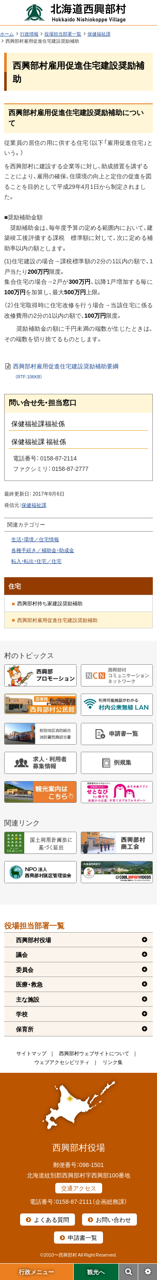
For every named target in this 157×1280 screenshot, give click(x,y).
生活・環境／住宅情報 (35, 539)
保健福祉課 (99, 34)
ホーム (7, 34)
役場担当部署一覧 (62, 34)
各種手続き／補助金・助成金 (42, 550)
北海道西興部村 (75, 12)
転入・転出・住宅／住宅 (36, 561)
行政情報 (29, 34)
